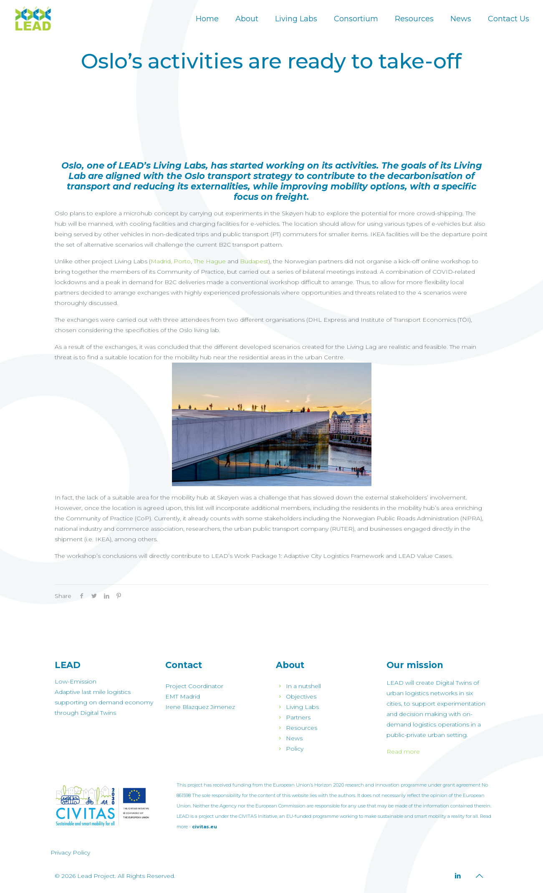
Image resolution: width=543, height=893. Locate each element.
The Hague (210, 261)
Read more (403, 751)
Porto (182, 261)
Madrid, (161, 261)
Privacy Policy (70, 852)
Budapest (254, 261)
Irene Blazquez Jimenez (200, 707)
